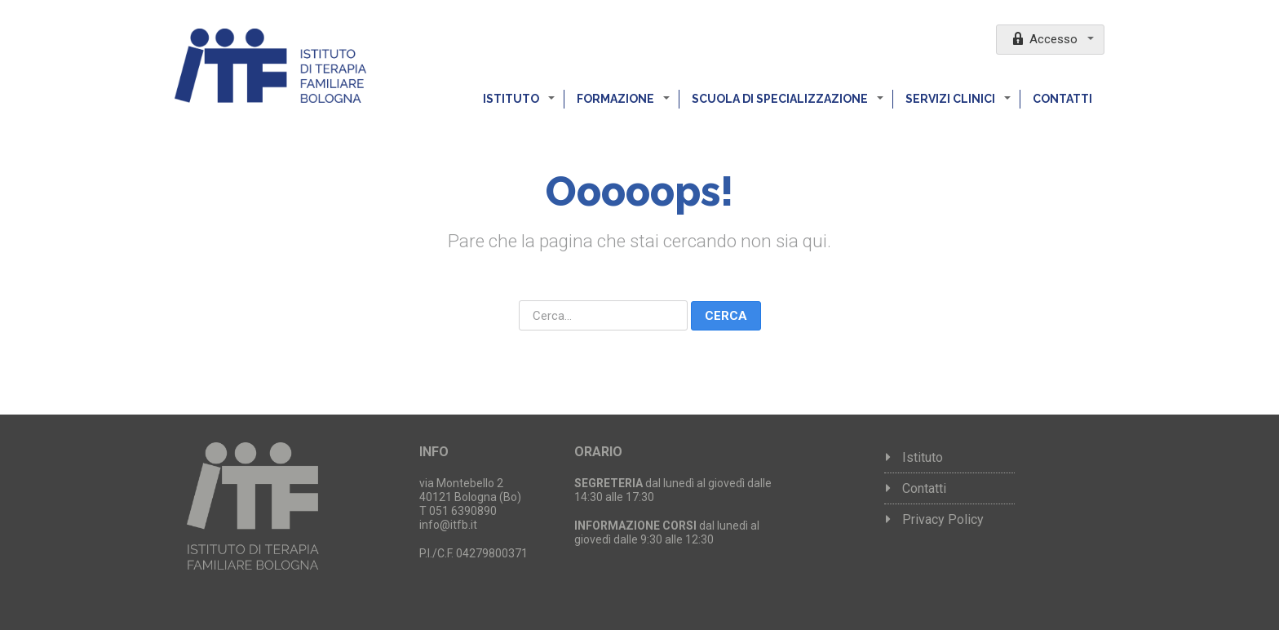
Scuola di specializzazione (781, 98)
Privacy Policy (943, 519)
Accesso (1045, 38)
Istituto (512, 98)
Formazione (617, 98)
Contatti (1062, 98)
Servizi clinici (951, 98)
